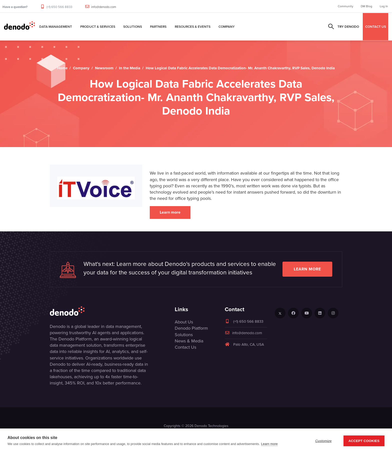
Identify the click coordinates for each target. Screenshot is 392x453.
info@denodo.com (103, 7)
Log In (384, 6)
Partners (158, 26)
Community (345, 6)
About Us (184, 322)
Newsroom (104, 68)
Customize (323, 441)
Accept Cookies (364, 441)
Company (226, 26)
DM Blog (366, 6)
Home (62, 68)
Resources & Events (192, 26)
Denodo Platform (191, 328)
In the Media (129, 68)
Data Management (55, 26)
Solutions (132, 26)
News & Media (189, 341)
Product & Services (97, 26)
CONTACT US (375, 26)
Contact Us (185, 347)
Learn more (170, 212)
